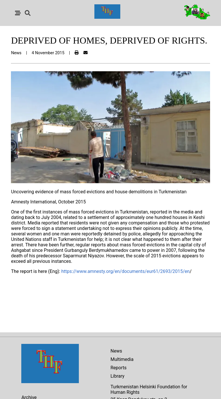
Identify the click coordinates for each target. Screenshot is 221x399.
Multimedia (122, 359)
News (116, 351)
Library (117, 376)
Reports (118, 367)
